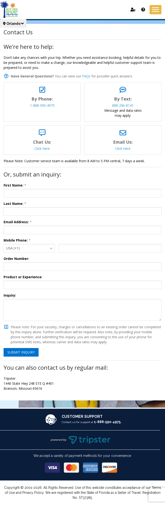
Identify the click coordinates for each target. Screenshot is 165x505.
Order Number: (16, 258)
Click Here (42, 148)
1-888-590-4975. (107, 422)
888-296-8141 (123, 105)
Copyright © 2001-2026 (23, 488)
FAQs (86, 76)
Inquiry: (10, 295)
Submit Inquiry (21, 352)
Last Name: (13, 203)
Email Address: (16, 222)
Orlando (13, 23)
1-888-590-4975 (42, 105)
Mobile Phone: (16, 240)
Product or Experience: (23, 277)
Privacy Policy (33, 493)
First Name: (13, 185)
